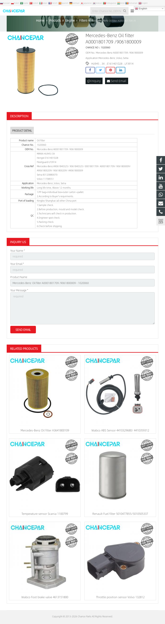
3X (103, 63)
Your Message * (19, 290)
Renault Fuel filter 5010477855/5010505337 (120, 513)
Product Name (18, 277)
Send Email (116, 80)
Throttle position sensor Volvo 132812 (120, 597)
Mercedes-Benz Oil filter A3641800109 (45, 430)
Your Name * (17, 250)
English (141, 8)
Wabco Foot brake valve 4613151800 (44, 597)
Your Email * (17, 264)
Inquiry (94, 80)
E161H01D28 (114, 63)
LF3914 (129, 63)
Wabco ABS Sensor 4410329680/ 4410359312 (120, 430)
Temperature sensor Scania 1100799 (45, 513)
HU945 (95, 63)
